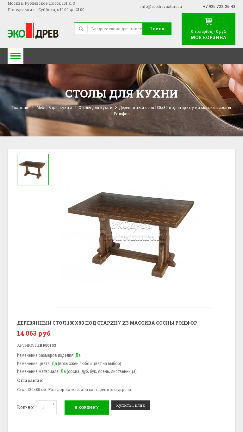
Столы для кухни (95, 107)
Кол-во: (25, 407)
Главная (20, 107)
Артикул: (26, 345)
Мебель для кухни (54, 107)
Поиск (157, 29)
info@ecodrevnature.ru (161, 6)
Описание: (30, 380)
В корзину (86, 407)
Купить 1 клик (130, 405)
